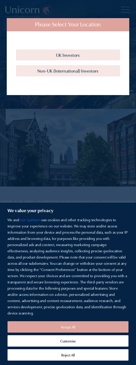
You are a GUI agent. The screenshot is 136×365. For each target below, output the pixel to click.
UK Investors (68, 55)
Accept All (68, 327)
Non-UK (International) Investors (68, 71)
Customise (68, 340)
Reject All (68, 354)
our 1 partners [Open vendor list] (30, 219)
